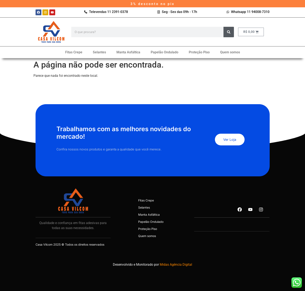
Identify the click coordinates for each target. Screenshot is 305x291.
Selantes (99, 52)
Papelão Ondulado (164, 52)
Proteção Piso (199, 52)
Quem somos (230, 52)
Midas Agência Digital (176, 265)
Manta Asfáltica (128, 52)
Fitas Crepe (73, 52)
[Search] (228, 32)
